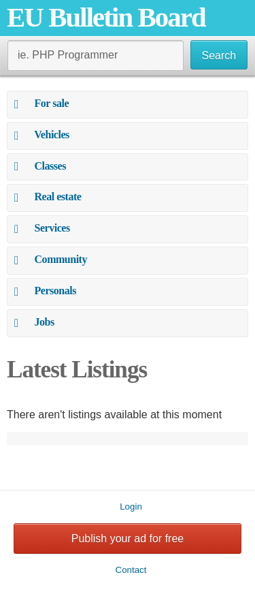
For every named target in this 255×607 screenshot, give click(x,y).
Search (219, 55)
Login (131, 506)
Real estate (58, 196)
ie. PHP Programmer (68, 55)
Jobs (44, 322)
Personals (55, 290)
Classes (50, 166)
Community (61, 259)
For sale (52, 103)
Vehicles (51, 134)
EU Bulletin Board (106, 17)
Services (52, 228)
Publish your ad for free (127, 538)
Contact (131, 570)
